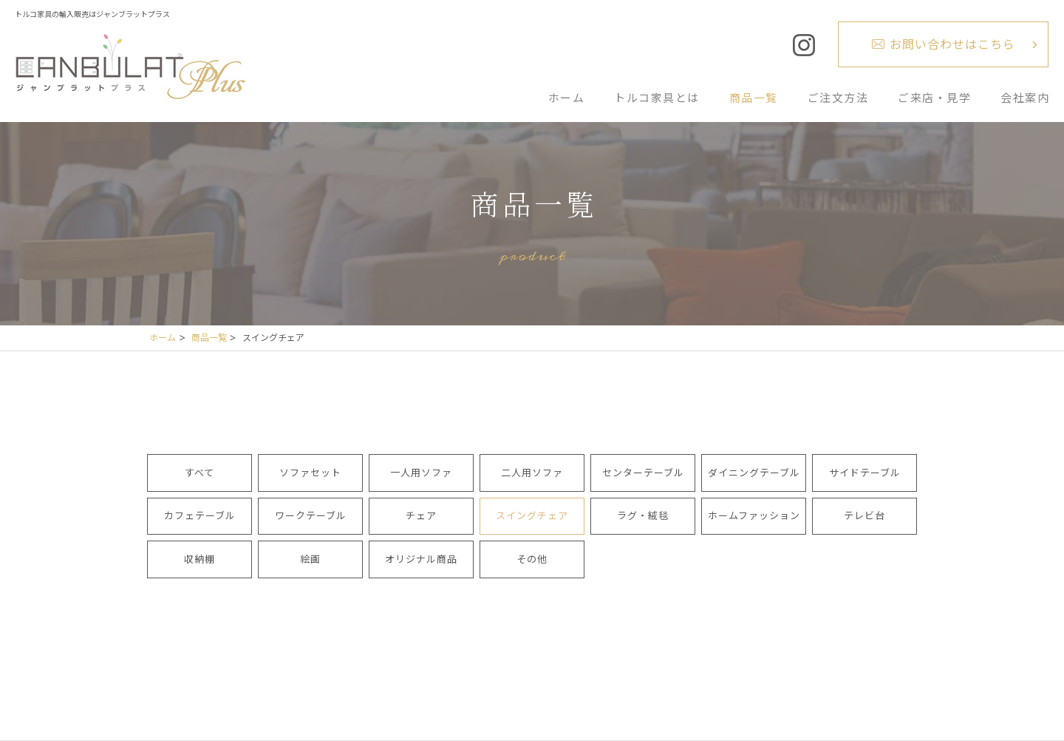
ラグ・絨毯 (643, 515)
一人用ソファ (421, 472)
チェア (421, 515)
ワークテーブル (311, 515)
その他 (532, 559)
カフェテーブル (200, 515)
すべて (199, 472)
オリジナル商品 (421, 559)
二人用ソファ (532, 472)
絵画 (310, 559)
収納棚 (199, 559)
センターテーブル (643, 472)
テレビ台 (864, 515)
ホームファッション (754, 515)
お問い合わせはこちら (952, 44)
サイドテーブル (865, 472)
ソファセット (310, 472)
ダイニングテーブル (754, 472)
